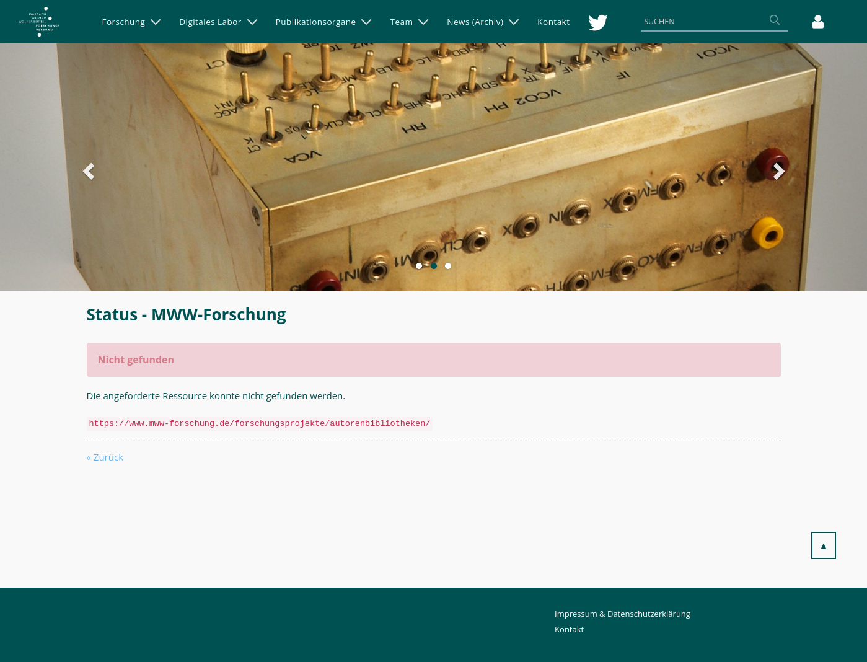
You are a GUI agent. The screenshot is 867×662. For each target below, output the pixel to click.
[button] (125, 167)
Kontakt (569, 629)
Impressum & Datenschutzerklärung (622, 613)
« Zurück (105, 457)
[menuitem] (131, 21)
